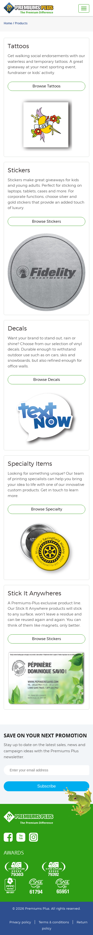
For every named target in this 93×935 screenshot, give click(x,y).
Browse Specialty (46, 509)
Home (8, 23)
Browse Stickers (46, 221)
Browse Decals (46, 379)
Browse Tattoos (46, 86)
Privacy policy (20, 922)
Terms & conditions (54, 922)
